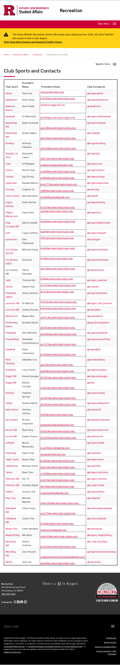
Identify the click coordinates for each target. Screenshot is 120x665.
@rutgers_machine (97, 478)
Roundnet (10, 369)
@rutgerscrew (95, 163)
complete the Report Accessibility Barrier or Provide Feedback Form (54, 646)
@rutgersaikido (95, 93)
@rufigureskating (96, 202)
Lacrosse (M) (12, 303)
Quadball (10, 349)
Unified (9, 491)
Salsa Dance (11, 409)
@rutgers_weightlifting (99, 535)
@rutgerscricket (96, 170)
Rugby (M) (10, 376)
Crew (8, 163)
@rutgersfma (94, 212)
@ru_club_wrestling (97, 541)
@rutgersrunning (96, 393)
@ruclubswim (94, 453)
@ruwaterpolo (94, 528)
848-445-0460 (8, 594)
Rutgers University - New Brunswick (106, 652)
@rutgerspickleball (97, 332)
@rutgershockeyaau (98, 259)
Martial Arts (11, 316)
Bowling (9, 143)
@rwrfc (91, 382)
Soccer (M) (11, 430)
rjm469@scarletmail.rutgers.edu (57, 117)
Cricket (9, 170)
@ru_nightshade (95, 485)
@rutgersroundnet (97, 369)
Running (9, 393)
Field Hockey (12, 195)
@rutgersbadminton (98, 99)
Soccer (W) (11, 436)
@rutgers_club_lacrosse (99, 303)
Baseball (10, 116)
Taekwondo (11, 466)
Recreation (72, 10)
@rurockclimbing (96, 359)
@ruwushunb (94, 562)
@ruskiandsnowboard (98, 419)
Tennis (8, 472)
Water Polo (11, 528)
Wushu (8, 562)
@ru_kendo (93, 286)
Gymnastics (11, 239)
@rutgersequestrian (97, 183)
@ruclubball (93, 133)
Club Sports (37, 54)
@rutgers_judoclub (97, 280)
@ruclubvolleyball (96, 518)
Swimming (10, 453)
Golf (7, 233)
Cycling (9, 176)
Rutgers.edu (111, 638)
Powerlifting (12, 339)
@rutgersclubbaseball (99, 116)
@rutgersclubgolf (96, 233)
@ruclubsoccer (95, 436)
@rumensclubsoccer (98, 430)
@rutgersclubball (96, 122)
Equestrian (11, 183)
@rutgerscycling (95, 176)
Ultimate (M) (12, 478)
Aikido (8, 93)
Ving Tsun (10, 498)
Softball (9, 442)
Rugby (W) (10, 382)
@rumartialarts (95, 316)
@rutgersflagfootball (98, 222)
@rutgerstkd (94, 466)
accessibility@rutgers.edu (14, 646)
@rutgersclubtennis (97, 472)
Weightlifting (12, 535)
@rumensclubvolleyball (99, 508)
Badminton (11, 99)
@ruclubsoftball (95, 442)
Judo (8, 280)
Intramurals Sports (20, 54)
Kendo (8, 286)
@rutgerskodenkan (97, 293)
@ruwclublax (93, 309)
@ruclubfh (92, 195)
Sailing (8, 403)
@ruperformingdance (98, 322)
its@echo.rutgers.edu (12, 652)
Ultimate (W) (12, 485)
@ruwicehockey (95, 270)
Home (6, 54)
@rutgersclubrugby (97, 376)
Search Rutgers (110, 642)
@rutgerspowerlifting (98, 339)
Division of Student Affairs (105, 647)
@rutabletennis (95, 459)
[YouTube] (25, 602)
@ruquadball (93, 349)
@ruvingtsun (93, 498)
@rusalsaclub (94, 409)
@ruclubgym (93, 239)
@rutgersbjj (93, 153)
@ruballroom (94, 106)
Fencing (9, 189)
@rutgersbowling (96, 143)
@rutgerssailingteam (98, 403)
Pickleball (10, 332)
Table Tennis (12, 459)
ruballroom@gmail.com (52, 105)
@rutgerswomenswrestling (101, 551)
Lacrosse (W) (12, 309)
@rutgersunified (95, 491)
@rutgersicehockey (97, 249)
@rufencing (93, 189)
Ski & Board (11, 419)
